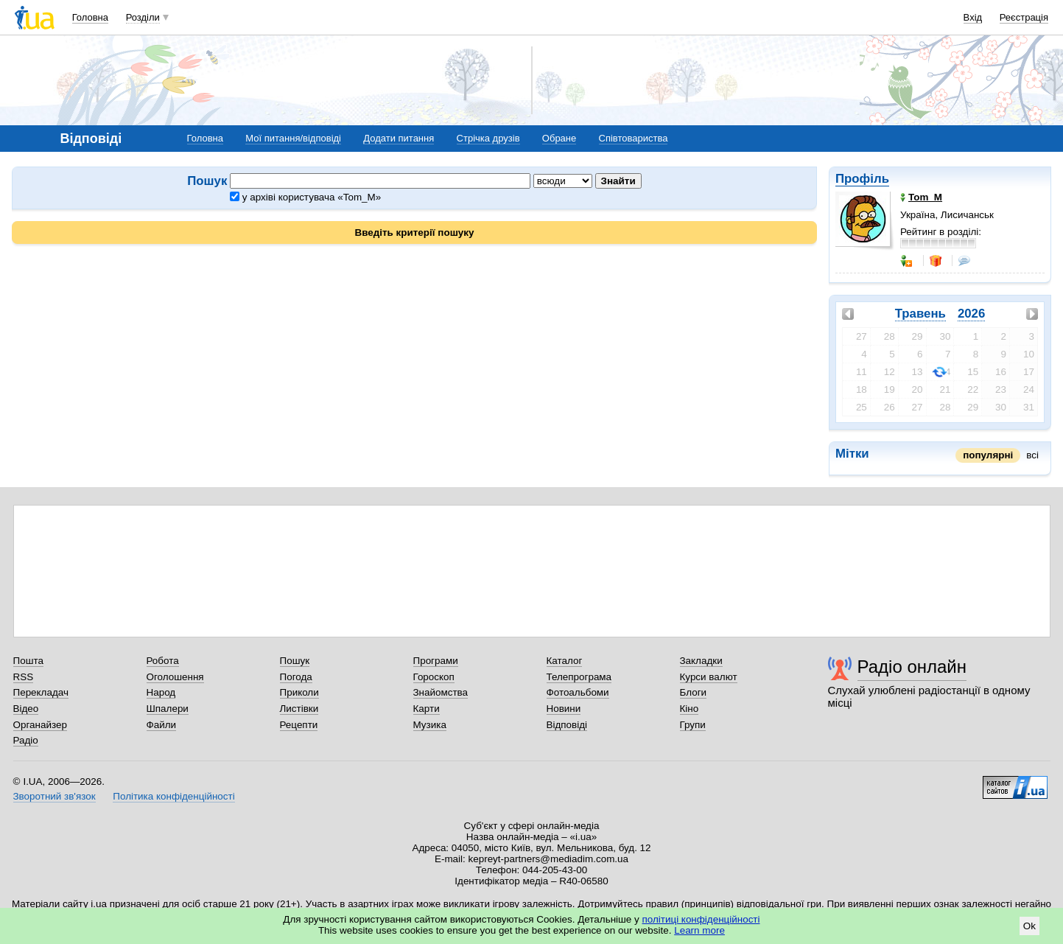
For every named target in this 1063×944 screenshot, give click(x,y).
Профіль (862, 179)
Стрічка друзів (488, 138)
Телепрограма (579, 676)
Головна (90, 17)
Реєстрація (1024, 17)
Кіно (689, 708)
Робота (163, 660)
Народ (161, 692)
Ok (1029, 925)
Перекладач (41, 692)
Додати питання (398, 138)
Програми (435, 660)
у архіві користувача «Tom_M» (305, 197)
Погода (296, 676)
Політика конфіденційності (173, 796)
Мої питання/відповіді (293, 138)
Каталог (565, 660)
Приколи (299, 692)
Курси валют (708, 676)
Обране (559, 138)
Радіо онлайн (912, 666)
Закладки (701, 660)
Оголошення (175, 676)
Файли (162, 724)
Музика (429, 724)
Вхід (973, 17)
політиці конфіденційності (701, 919)
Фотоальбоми (578, 692)
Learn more (699, 930)
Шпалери (168, 708)
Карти (426, 708)
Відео (26, 708)
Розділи (143, 17)
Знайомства (441, 692)
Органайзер (40, 724)
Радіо (25, 740)
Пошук (295, 660)
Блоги (693, 692)
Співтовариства (633, 138)
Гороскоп (434, 676)
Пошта (28, 660)
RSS (23, 676)
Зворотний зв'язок (54, 796)
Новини (564, 708)
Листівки (299, 708)
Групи (693, 724)
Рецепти (299, 724)
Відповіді (567, 724)
